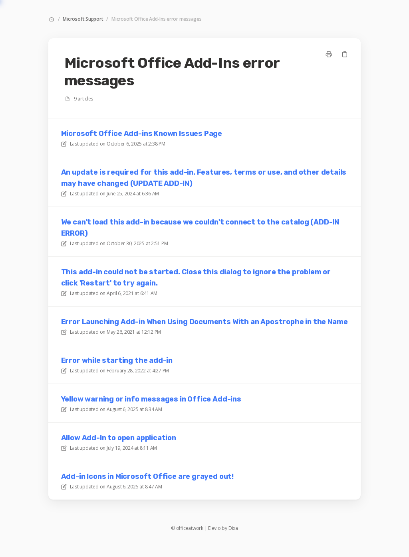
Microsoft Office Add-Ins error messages (156, 19)
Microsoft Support (83, 19)
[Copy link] (344, 54)
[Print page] (328, 54)
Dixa (233, 528)
